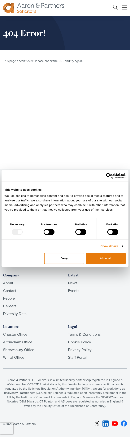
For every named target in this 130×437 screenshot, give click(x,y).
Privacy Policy (80, 350)
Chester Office (15, 334)
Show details (109, 246)
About (8, 283)
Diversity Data (15, 314)
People (9, 298)
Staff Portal (77, 357)
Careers (9, 306)
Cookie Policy (79, 342)
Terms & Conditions (84, 334)
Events (73, 291)
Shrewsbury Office (18, 350)
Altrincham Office (17, 342)
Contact (9, 291)
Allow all (105, 258)
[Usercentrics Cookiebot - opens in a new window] (109, 176)
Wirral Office (13, 357)
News (72, 283)
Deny (64, 258)
